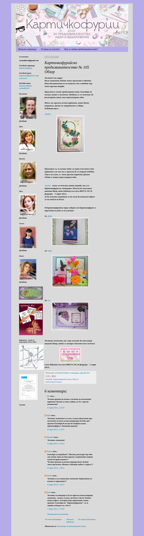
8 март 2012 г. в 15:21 (55, 429)
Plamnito (50, 437)
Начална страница (27, 49)
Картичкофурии (25, 68)
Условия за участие (50, 49)
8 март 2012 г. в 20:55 (55, 468)
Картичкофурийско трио (62, 379)
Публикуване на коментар (57, 514)
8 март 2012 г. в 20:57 (55, 485)
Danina (49, 451)
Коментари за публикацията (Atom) (71, 526)
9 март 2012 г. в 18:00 (55, 509)
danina (48, 114)
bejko (49, 251)
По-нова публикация (53, 519)
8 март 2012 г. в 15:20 (55, 408)
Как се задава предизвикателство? (81, 49)
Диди (49, 216)
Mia (48, 396)
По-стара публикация (87, 519)
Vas (48, 300)
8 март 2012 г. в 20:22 (55, 444)
